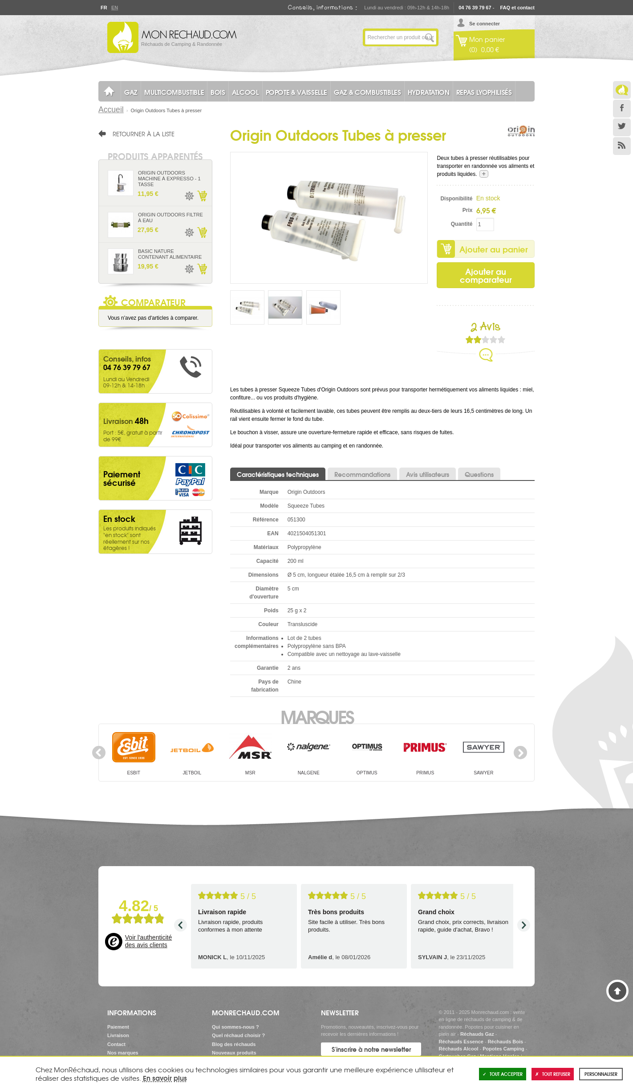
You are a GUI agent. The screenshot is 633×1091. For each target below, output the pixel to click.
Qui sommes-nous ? (235, 1027)
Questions (479, 474)
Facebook (622, 109)
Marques (316, 716)
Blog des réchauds (234, 1044)
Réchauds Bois (505, 1041)
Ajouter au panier (493, 249)
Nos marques (122, 1052)
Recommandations (362, 474)
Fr (104, 7)
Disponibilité (456, 198)
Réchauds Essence (461, 1041)
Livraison (118, 1035)
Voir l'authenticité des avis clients (148, 941)
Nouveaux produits (234, 1052)
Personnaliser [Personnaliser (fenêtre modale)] (600, 1074)
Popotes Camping (503, 1048)
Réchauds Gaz (477, 1034)
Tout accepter (503, 1074)
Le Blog (622, 90)
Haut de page (617, 991)
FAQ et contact (517, 7)
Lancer (429, 37)
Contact (116, 1044)
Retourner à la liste (143, 133)
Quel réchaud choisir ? (238, 1035)
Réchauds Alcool (459, 1048)
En (114, 7)
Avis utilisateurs (427, 474)
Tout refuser (552, 1074)
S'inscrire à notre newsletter (371, 1049)
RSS (622, 146)
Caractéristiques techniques (278, 474)
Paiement (118, 1027)
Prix (468, 210)
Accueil (111, 109)
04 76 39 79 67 (475, 7)
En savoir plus (165, 1077)
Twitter (622, 127)
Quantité (462, 224)
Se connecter (484, 23)
